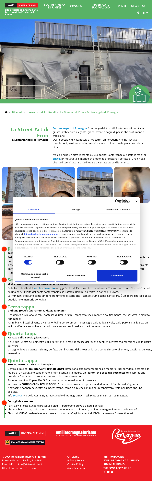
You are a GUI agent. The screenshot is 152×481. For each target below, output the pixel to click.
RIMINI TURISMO (114, 464)
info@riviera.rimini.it (30, 464)
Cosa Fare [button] (77, 6)
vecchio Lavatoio (44, 288)
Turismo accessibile (117, 468)
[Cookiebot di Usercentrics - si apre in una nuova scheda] (117, 201)
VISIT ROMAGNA (113, 456)
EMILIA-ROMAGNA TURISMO (121, 460)
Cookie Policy (75, 464)
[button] (144, 6)
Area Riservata (76, 468)
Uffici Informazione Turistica (19, 468)
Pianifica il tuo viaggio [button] (101, 6)
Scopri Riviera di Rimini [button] (54, 6)
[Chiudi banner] (136, 201)
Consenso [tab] (34, 209)
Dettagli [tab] (76, 209)
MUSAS (17, 395)
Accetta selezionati (76, 276)
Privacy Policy (75, 460)
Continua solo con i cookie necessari (34, 276)
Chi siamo (73, 456)
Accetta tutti (117, 276)
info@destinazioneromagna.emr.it (42, 234)
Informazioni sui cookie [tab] (118, 209)
